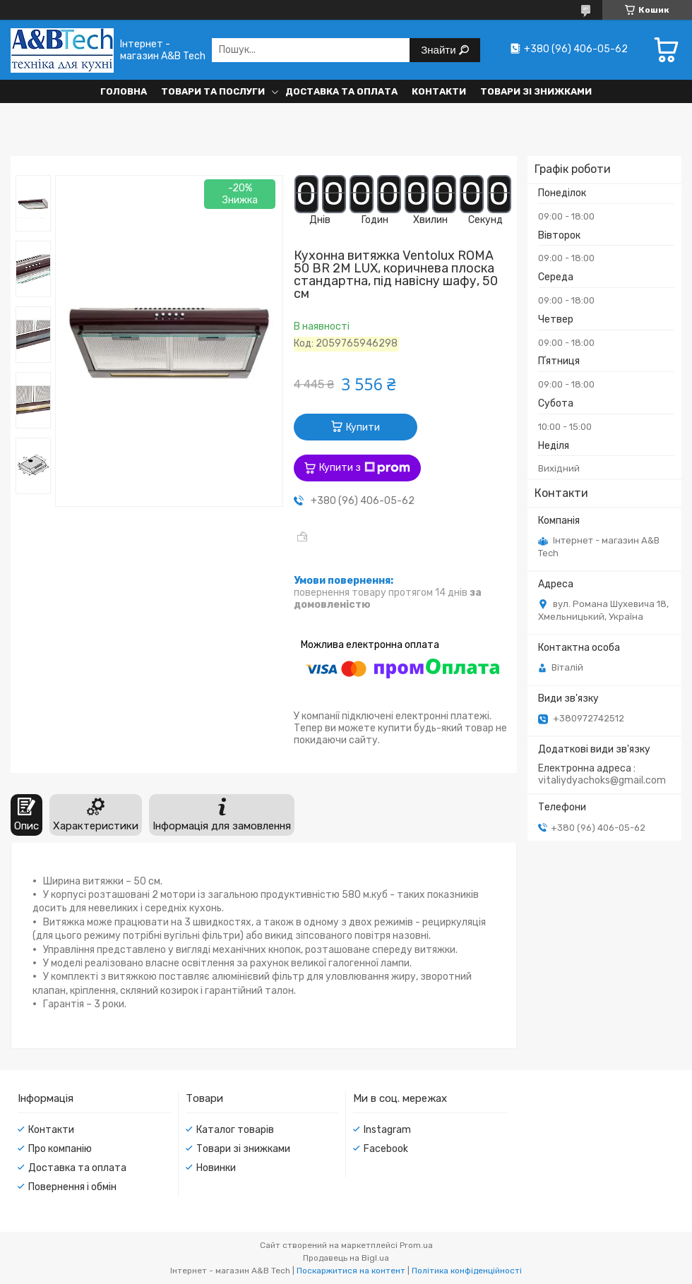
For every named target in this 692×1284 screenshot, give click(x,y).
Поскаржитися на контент (351, 1271)
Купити (363, 427)
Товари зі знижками (536, 91)
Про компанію (60, 1149)
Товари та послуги (213, 91)
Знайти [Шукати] (439, 50)
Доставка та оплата (341, 91)
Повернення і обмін (72, 1187)
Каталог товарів (235, 1130)
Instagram (387, 1130)
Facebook (386, 1149)
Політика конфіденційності (467, 1271)
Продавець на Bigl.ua (346, 1258)
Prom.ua (416, 1245)
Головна (123, 91)
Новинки (216, 1168)
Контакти (439, 91)
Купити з (364, 468)
